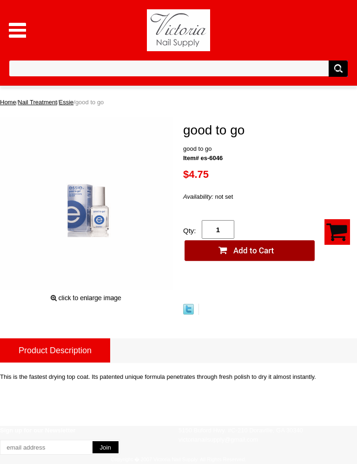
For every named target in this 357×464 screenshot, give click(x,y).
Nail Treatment (37, 102)
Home (8, 102)
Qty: (189, 231)
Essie (66, 102)
